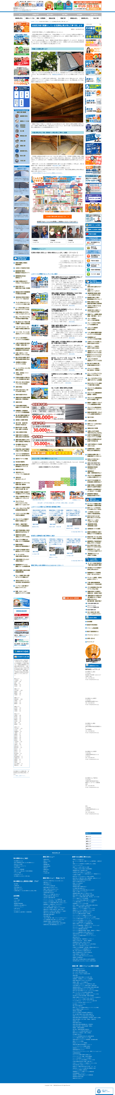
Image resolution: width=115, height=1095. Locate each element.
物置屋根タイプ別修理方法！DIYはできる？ (53, 904)
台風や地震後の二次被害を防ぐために (81, 954)
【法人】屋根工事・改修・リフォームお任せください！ (55, 917)
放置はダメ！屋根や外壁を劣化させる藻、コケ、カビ (84, 1066)
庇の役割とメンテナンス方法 (79, 1004)
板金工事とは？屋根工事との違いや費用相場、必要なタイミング (87, 878)
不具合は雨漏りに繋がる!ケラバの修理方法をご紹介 (84, 983)
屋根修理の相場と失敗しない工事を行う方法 (82, 893)
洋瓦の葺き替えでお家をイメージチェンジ (82, 1064)
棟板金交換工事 (47, 866)
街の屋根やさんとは (18, 860)
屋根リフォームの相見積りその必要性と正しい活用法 (84, 863)
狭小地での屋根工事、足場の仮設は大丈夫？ (82, 911)
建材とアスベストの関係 (78, 1041)
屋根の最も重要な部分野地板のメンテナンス (82, 1044)
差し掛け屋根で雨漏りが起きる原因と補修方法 (83, 1014)
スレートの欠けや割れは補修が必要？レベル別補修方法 (85, 900)
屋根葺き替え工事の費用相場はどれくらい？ (53, 924)
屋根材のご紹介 (76, 1021)
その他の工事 (46, 872)
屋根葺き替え (19, 18)
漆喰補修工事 (46, 864)
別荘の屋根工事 (47, 916)
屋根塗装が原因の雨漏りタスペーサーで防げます (83, 988)
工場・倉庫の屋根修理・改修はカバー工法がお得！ (54, 907)
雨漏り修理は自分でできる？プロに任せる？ (82, 980)
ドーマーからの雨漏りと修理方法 (80, 1069)
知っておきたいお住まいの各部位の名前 (81, 973)
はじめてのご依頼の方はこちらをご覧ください (54, 880)
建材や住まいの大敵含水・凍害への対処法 (82, 1032)
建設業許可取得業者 (18, 903)
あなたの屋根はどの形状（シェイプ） (81, 1009)
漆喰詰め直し (74, 18)
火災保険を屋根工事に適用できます (51, 896)
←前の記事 (39, 503)
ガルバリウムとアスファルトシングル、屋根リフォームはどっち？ (87, 1051)
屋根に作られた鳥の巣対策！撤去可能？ (52, 912)
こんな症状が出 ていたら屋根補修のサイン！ (82, 949)
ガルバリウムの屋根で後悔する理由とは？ (82, 1054)
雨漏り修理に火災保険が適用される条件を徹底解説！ (84, 959)
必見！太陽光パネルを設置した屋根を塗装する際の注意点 (85, 905)
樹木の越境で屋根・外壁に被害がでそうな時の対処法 (84, 944)
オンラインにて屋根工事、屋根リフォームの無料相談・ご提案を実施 (87, 862)
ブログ (36, 21)
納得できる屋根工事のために (79, 881)
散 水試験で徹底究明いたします (50, 890)
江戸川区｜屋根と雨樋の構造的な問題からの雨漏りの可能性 (62, 503)
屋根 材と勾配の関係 (77, 1010)
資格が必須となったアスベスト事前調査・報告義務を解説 (85, 1039)
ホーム (21, 14)
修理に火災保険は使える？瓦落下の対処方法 (82, 952)
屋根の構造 (75, 975)
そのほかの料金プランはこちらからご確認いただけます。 (47, 173)
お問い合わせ (94, 14)
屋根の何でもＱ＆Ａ (18, 889)
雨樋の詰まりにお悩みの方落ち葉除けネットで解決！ (55, 911)
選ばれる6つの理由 (18, 864)
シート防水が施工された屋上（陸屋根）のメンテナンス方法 (86, 994)
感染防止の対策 (56, 74)
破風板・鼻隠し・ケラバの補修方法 (80, 982)
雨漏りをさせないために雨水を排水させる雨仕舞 (83, 1015)
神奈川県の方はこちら (38, 500)
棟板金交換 (52, 18)
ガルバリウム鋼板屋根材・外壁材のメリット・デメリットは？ (86, 925)
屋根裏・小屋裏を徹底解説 (78, 1027)
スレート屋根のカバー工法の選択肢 (80, 898)
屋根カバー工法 (30, 18)
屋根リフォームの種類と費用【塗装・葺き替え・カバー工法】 (86, 896)
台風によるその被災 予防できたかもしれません (83, 955)
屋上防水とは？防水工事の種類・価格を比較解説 (83, 995)
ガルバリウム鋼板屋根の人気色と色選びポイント (83, 932)
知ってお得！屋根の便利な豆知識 (80, 972)
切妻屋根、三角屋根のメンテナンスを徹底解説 (83, 978)
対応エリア (16, 901)
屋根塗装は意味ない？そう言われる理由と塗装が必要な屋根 (86, 987)
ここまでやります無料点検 (49, 885)
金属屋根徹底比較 (77, 1053)
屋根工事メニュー (47, 882)
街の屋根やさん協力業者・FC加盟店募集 (23, 911)
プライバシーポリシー (19, 906)
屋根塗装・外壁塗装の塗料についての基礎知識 (83, 1074)
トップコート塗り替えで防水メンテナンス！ (82, 1002)
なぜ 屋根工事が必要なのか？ (79, 888)
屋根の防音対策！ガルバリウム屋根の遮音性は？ (83, 933)
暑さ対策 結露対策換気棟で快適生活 (81, 1029)
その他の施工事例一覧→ (77, 531)
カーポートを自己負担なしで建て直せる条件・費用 (54, 901)
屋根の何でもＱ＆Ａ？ (77, 1078)
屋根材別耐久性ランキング (78, 1049)
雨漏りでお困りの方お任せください (51, 889)
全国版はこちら (76, 500)
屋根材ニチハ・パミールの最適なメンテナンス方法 (84, 908)
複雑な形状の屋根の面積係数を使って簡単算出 (83, 1024)
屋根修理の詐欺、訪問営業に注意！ (80, 870)
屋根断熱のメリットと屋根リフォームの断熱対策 (83, 1071)
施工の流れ (50, 14)
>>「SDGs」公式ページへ (19, 775)
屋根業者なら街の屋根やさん (20, 905)
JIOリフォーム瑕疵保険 (19, 869)
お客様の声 (35, 14)
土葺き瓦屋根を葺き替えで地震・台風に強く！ (83, 1061)
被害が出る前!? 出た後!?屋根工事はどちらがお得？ (84, 890)
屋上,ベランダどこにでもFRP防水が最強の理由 (83, 992)
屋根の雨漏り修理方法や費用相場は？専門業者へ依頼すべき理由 (87, 1017)
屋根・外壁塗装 (41, 18)
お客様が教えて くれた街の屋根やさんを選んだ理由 (25, 890)
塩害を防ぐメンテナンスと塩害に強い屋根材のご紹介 (84, 1068)
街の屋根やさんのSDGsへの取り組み (22, 876)
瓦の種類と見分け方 (77, 1034)
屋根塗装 (45, 862)
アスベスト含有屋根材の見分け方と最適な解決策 (83, 1036)
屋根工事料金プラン (48, 884)
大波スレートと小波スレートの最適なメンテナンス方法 (85, 1063)
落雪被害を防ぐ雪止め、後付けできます (81, 942)
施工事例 (64, 14)
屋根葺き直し (85, 18)
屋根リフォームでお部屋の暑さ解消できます (82, 1031)
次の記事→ (72, 503)
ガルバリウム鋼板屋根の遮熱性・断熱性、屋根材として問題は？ (87, 930)
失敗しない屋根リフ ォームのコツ (80, 891)
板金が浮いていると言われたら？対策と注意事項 (83, 876)
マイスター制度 (17, 872)
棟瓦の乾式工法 (76, 937)
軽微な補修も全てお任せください (51, 887)
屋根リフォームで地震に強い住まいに (52, 894)
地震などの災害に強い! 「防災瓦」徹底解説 (82, 940)
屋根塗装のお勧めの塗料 (78, 1076)
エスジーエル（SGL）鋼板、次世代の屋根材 (82, 1056)
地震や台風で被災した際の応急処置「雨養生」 (83, 1026)
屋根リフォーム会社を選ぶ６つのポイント (82, 945)
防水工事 (96, 18)
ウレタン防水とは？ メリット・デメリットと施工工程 (85, 1000)
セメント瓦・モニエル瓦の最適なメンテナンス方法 (84, 1059)
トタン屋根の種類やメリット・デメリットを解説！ (84, 901)
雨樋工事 (63, 18)
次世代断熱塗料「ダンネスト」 (79, 1073)
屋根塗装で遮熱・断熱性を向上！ (80, 886)
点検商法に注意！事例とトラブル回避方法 (82, 872)
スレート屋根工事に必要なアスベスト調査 (82, 1037)
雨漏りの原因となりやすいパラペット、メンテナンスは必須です (87, 997)
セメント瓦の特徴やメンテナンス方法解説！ (82, 1058)
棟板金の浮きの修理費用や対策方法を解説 (82, 879)
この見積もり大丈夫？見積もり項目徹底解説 (82, 868)
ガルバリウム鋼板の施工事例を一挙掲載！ (82, 913)
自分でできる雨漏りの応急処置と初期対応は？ (83, 1012)
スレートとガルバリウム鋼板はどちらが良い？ (83, 915)
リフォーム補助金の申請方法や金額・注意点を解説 (54, 922)
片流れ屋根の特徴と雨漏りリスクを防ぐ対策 (82, 977)
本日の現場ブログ (18, 887)
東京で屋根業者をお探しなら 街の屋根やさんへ (24, 862)
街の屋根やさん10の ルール (20, 866)
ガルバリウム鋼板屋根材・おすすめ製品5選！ (82, 922)
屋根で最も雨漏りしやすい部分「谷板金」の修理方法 (84, 1019)
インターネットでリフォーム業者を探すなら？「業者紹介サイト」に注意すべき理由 (87, 874)
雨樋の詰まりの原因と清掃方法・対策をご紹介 (54, 909)
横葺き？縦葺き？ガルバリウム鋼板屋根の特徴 (83, 923)
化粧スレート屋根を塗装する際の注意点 (81, 906)
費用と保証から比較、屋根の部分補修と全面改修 (83, 895)
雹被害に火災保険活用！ (78, 957)
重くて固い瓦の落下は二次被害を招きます (82, 950)
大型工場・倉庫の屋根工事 (49, 897)
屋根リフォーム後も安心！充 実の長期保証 (23, 871)
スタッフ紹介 (17, 900)
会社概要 (79, 14)
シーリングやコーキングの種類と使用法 (81, 1046)
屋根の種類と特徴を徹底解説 (79, 970)
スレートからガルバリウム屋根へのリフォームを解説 (84, 917)
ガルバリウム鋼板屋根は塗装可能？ (80, 928)
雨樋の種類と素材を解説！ (49, 914)
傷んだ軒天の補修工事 (77, 1005)
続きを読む (74, 289)
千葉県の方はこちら (57, 500)
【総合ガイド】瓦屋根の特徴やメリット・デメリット (84, 935)
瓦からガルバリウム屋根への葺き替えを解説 (82, 927)
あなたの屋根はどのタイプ (78, 968)
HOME (32, 21)
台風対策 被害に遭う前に (49, 892)
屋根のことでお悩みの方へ (78, 859)
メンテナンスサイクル (77, 865)
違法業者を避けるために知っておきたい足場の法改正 (84, 960)
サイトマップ (17, 910)
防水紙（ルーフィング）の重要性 (80, 1042)
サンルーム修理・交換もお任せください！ (53, 906)
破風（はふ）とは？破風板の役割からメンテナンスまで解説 (86, 1007)
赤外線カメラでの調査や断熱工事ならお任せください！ (55, 902)
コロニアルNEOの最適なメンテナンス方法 (82, 920)
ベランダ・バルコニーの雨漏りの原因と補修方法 (83, 999)
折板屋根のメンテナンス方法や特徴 (80, 903)
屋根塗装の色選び (77, 885)
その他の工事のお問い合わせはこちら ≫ (57, 216)
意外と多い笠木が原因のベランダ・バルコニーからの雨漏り (86, 990)
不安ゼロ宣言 (17, 867)
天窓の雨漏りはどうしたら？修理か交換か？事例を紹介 (85, 985)
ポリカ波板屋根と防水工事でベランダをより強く (54, 919)
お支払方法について (18, 874)
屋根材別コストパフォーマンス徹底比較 (81, 1048)
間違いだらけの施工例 (77, 883)
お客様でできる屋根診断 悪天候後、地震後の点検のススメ (87, 947)
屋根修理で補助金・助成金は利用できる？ (53, 921)
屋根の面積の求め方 (77, 1022)
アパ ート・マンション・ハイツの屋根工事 (53, 899)
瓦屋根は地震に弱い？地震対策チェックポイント (83, 938)
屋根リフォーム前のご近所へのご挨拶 (81, 867)
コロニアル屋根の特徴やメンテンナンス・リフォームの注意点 (86, 918)
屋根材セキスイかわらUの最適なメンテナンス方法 (84, 910)
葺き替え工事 (56, 165)
